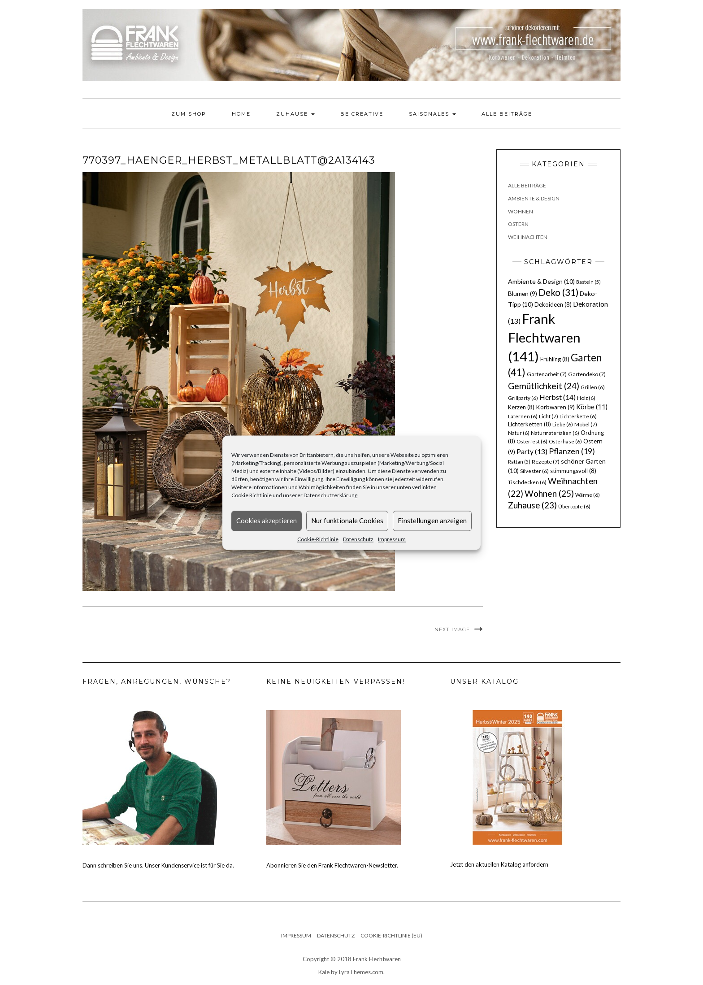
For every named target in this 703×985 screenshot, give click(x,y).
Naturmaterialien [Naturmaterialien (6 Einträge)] (555, 433)
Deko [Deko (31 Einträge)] (558, 292)
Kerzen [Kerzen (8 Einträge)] (521, 407)
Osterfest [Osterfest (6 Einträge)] (531, 441)
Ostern (518, 224)
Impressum (392, 539)
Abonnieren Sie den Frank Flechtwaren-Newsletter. (332, 865)
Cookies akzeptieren (266, 520)
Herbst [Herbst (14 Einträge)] (557, 397)
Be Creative (361, 114)
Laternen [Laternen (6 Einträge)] (523, 416)
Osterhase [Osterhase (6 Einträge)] (565, 441)
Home (241, 114)
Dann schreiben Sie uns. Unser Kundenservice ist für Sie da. (158, 865)
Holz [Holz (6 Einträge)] (586, 398)
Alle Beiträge (507, 114)
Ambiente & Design (534, 198)
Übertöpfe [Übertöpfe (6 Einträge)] (574, 506)
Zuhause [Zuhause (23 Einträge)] (532, 505)
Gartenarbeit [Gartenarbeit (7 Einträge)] (547, 374)
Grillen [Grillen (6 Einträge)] (593, 387)
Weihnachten (527, 237)
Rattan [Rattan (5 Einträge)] (519, 461)
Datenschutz (358, 539)
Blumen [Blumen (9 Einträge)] (522, 293)
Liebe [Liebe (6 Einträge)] (562, 424)
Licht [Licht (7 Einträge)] (548, 416)
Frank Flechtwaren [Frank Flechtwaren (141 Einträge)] (544, 337)
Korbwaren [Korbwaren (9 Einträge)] (555, 407)
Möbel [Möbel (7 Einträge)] (585, 424)
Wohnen (520, 211)
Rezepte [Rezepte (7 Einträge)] (546, 461)
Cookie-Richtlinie (317, 539)
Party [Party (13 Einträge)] (531, 451)
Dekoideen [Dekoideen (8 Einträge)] (553, 304)
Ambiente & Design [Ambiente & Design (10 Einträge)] (541, 281)
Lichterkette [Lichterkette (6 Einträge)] (578, 416)
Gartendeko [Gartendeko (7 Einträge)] (587, 374)
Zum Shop (188, 114)
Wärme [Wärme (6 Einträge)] (587, 495)
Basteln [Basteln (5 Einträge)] (588, 282)
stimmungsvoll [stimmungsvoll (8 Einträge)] (573, 470)
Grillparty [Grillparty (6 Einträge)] (523, 398)
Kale (324, 972)
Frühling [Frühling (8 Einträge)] (554, 359)
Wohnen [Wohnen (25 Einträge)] (549, 493)
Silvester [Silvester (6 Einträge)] (534, 471)
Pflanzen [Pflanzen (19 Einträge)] (572, 451)
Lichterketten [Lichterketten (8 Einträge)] (529, 424)
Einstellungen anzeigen (432, 520)
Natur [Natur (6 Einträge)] (518, 433)
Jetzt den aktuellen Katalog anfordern (499, 864)
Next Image (452, 629)
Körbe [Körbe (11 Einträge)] (592, 407)
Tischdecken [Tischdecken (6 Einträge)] (527, 482)
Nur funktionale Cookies (347, 520)
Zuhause (295, 114)
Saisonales (432, 114)
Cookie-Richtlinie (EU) (391, 935)
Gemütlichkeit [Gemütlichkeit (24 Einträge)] (543, 386)
